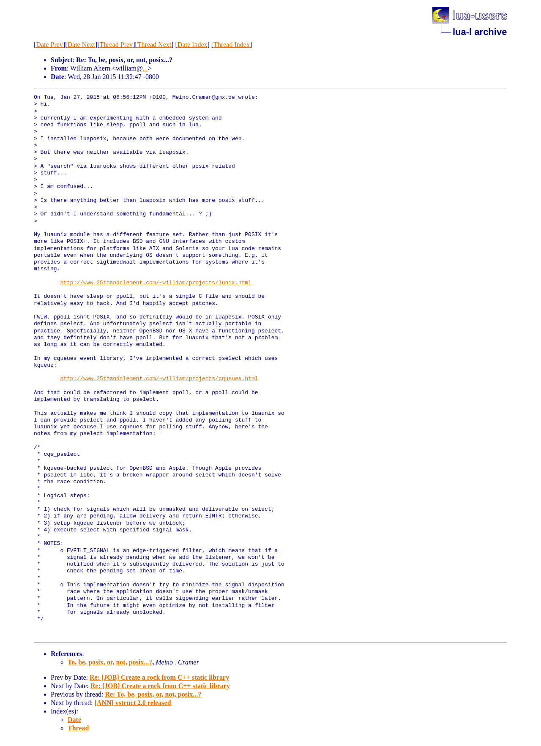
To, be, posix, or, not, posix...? (110, 662)
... (145, 68)
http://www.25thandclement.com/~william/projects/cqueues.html (159, 379)
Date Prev (49, 44)
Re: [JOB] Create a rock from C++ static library (159, 677)
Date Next (81, 44)
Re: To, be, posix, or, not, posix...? (153, 694)
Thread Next (154, 44)
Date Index (193, 44)
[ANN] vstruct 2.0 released (133, 702)
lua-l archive (480, 32)
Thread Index (231, 44)
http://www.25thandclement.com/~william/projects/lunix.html (155, 283)
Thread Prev (116, 44)
